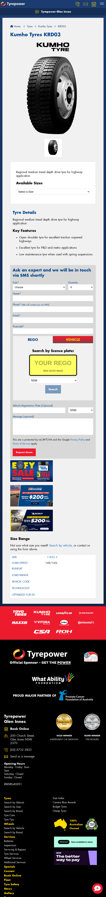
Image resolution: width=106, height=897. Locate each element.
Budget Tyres (60, 781)
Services (9, 811)
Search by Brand (13, 785)
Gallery (9, 867)
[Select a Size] (53, 192)
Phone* (31, 304)
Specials (9, 841)
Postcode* (18, 326)
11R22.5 (52, 531)
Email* (16, 315)
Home (15, 26)
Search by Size (12, 781)
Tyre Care (9, 789)
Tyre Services (11, 828)
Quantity (73, 282)
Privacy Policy (77, 439)
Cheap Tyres (59, 785)
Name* (17, 293)
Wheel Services (12, 832)
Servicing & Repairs (15, 823)
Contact (9, 845)
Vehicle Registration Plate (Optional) (33, 405)
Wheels (9, 798)
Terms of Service (21, 443)
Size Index (58, 772)
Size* (16, 282)
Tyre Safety (11, 858)
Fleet (7, 854)
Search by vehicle (60, 520)
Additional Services (15, 836)
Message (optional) (23, 416)
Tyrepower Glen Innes (53, 12)
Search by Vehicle (14, 776)
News (8, 863)
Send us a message (22, 731)
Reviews (9, 871)
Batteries (8, 815)
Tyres (7, 772)
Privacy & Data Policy (23, 888)
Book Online (12, 849)
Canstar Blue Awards (64, 776)
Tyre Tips (9, 793)
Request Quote (24, 452)
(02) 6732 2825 (21, 724)
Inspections (10, 819)
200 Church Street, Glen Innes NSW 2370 (22, 713)
